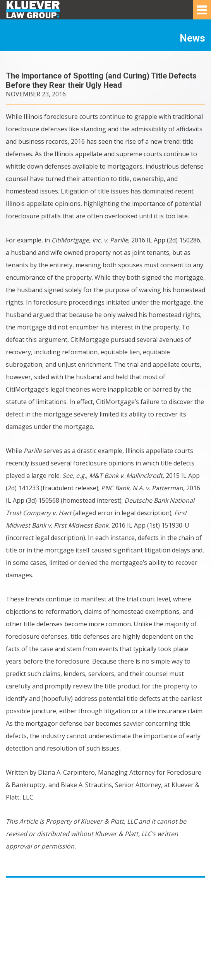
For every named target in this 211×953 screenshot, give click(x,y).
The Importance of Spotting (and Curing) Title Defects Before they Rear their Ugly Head (101, 80)
